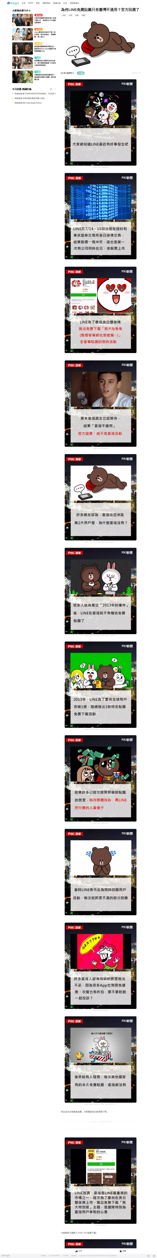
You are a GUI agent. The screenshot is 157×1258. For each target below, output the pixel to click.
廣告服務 (74, 1256)
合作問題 (65, 1256)
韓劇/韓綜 (46, 3)
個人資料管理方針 (54, 1256)
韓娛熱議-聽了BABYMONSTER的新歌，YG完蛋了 (35, 94)
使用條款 (43, 1256)
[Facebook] (148, 1256)
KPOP (30, 3)
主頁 (23, 3)
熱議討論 (57, 3)
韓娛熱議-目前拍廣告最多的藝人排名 (30, 98)
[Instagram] (154, 1256)
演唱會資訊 (74, 3)
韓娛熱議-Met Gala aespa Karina (28, 103)
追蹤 (80, 73)
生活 (65, 3)
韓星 (38, 3)
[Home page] (13, 3)
